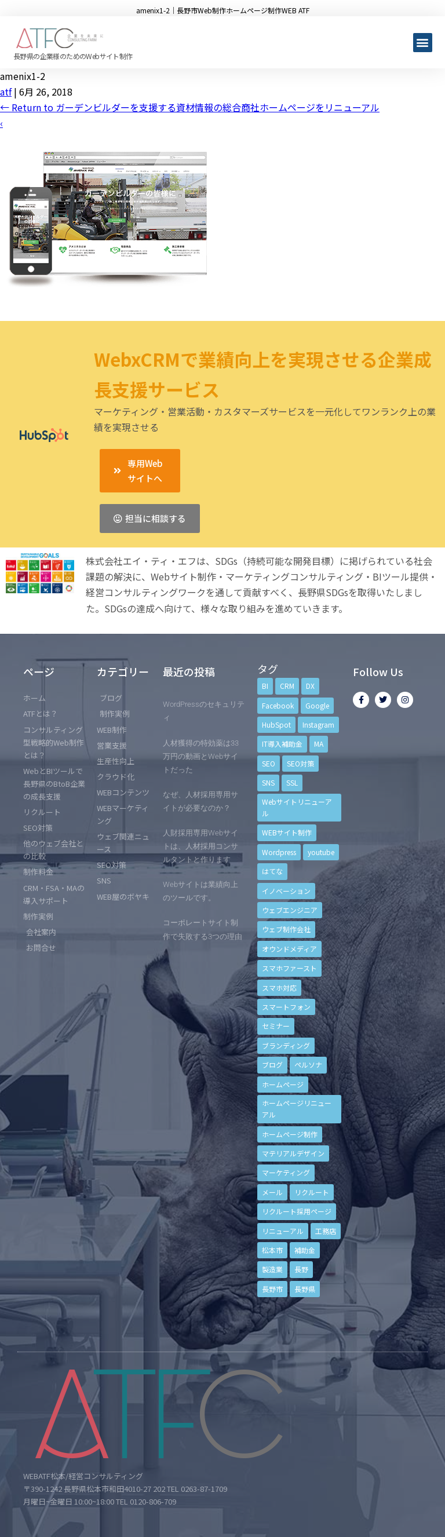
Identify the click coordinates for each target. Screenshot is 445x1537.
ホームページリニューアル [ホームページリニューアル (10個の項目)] (296, 1108)
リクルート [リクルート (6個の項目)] (311, 1192)
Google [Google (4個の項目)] (317, 705)
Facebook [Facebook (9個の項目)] (278, 705)
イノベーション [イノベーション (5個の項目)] (286, 891)
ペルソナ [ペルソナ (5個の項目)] (308, 1064)
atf (6, 91)
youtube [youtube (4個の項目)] (321, 852)
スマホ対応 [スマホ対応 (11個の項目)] (279, 987)
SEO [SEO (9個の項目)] (268, 763)
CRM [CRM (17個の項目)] (287, 686)
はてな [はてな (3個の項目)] (272, 871)
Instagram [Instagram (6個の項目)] (318, 724)
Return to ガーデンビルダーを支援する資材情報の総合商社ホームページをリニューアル (190, 107)
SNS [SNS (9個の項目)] (268, 782)
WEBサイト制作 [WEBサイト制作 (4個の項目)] (287, 832)
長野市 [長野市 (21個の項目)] (272, 1289)
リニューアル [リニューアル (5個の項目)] (283, 1231)
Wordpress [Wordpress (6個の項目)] (279, 852)
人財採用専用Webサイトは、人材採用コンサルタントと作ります (200, 846)
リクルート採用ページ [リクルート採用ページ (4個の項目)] (296, 1211)
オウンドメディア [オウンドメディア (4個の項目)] (289, 949)
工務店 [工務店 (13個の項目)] (325, 1231)
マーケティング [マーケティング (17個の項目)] (286, 1172)
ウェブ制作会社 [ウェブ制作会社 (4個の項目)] (286, 929)
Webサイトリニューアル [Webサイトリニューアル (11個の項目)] (297, 807)
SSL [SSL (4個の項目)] (292, 782)
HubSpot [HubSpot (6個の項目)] (276, 724)
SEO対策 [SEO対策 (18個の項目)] (300, 763)
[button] (422, 42)
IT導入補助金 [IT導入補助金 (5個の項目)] (282, 744)
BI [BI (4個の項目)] (265, 686)
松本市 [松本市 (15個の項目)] (272, 1250)
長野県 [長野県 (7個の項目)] (304, 1289)
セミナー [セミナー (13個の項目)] (276, 1026)
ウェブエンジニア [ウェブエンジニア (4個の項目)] (290, 910)
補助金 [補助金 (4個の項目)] (304, 1250)
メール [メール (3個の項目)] (272, 1192)
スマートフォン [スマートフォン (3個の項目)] (286, 1007)
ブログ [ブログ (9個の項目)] (272, 1064)
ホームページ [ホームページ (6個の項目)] (283, 1084)
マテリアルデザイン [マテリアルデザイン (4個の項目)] (293, 1153)
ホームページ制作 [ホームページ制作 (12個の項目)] (290, 1134)
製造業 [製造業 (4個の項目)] (272, 1269)
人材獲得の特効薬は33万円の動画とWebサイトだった (201, 756)
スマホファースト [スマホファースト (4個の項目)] (289, 968)
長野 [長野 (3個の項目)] (301, 1269)
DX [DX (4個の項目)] (310, 686)
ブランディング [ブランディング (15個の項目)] (286, 1045)
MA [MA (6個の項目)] (318, 744)
